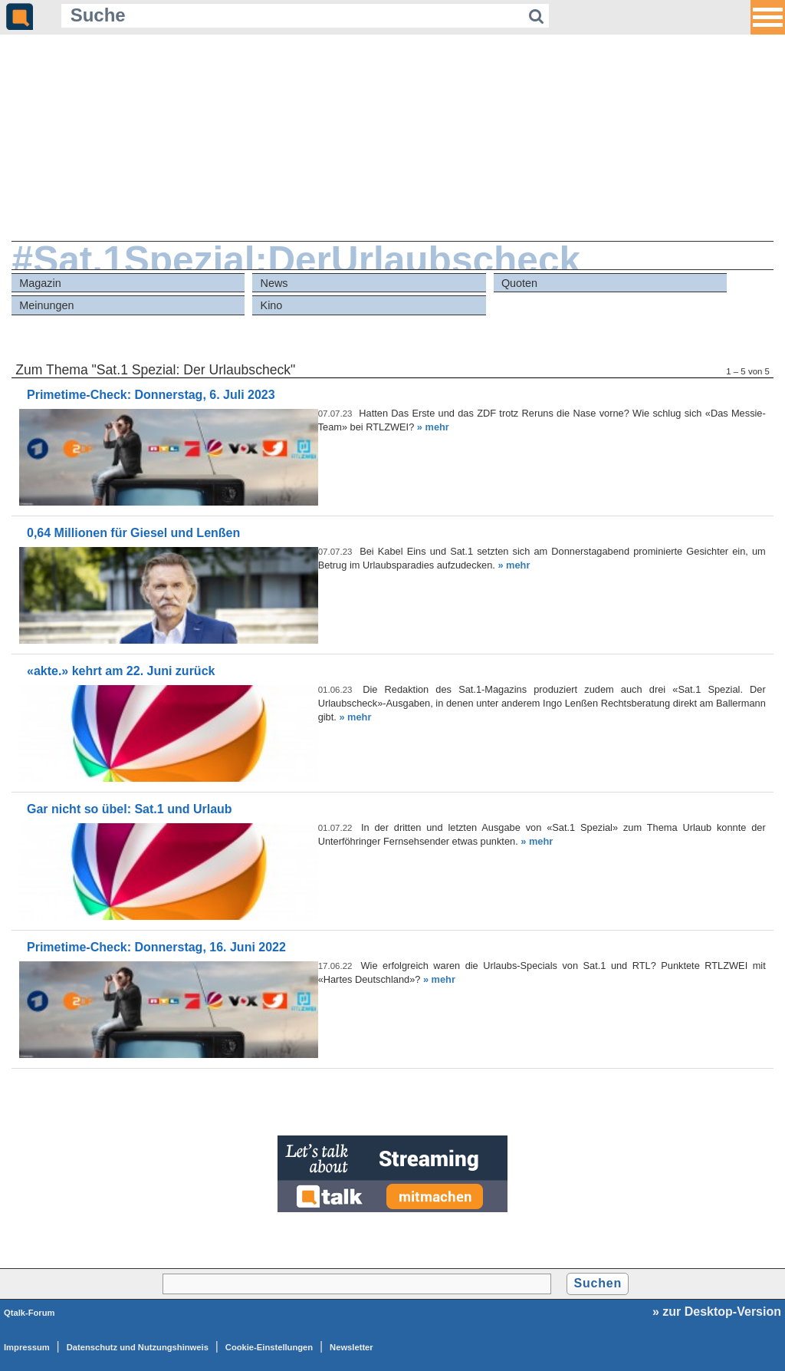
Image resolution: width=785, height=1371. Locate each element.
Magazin (40, 283)
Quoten (519, 283)
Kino (272, 305)
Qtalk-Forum (29, 1312)
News (274, 283)
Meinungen (46, 305)
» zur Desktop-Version (716, 1311)
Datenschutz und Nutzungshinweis (138, 1347)
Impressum (27, 1347)
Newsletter (351, 1347)
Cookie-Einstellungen (269, 1347)
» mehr (433, 427)
